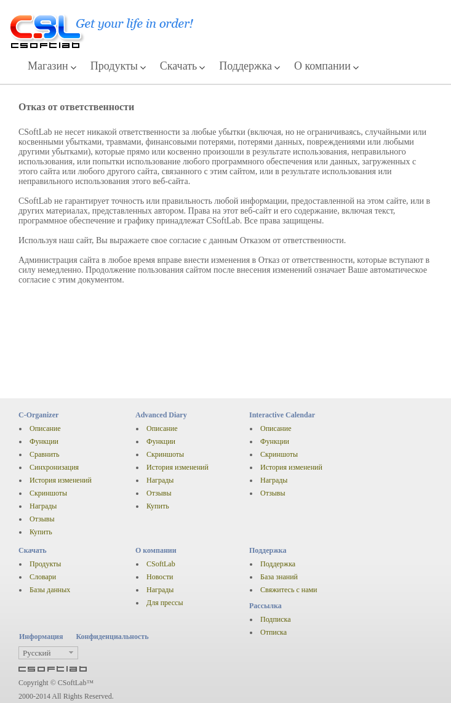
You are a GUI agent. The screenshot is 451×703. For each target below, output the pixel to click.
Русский (37, 652)
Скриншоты (48, 493)
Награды (43, 506)
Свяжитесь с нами (288, 589)
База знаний (279, 576)
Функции (44, 441)
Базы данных (50, 589)
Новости (160, 576)
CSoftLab (160, 564)
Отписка (273, 632)
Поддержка (245, 66)
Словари (43, 576)
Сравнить (45, 454)
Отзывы (42, 519)
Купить (41, 532)
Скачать (178, 66)
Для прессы (164, 602)
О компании (322, 66)
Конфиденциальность (112, 636)
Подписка (275, 619)
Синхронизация (54, 467)
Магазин (48, 66)
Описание (45, 428)
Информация (41, 636)
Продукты (114, 66)
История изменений (61, 480)
